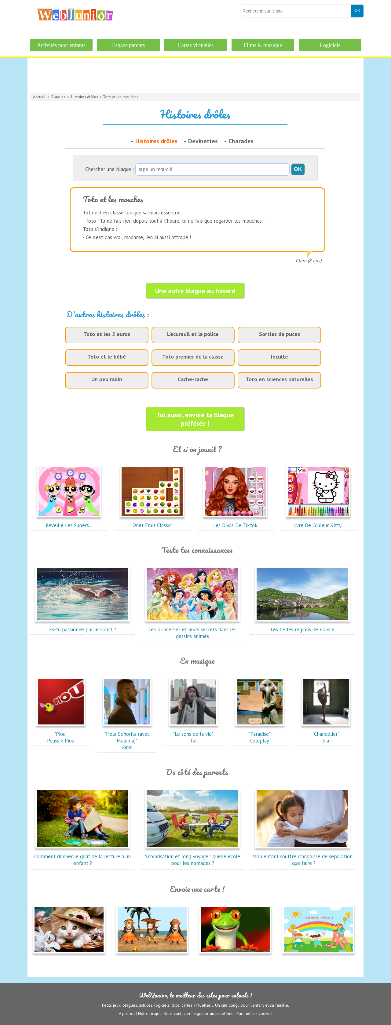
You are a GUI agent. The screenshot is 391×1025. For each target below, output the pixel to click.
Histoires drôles (84, 97)
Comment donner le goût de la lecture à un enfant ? (82, 856)
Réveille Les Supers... (69, 522)
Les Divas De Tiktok (235, 522)
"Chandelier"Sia (325, 734)
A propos (127, 1013)
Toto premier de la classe (193, 356)
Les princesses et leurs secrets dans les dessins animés (192, 629)
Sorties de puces (279, 333)
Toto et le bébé (106, 356)
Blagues (58, 97)
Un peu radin (106, 379)
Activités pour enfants (61, 45)
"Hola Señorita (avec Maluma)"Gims (127, 737)
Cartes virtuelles (196, 45)
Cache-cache (193, 379)
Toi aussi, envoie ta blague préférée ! (195, 419)
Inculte (279, 356)
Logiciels (330, 45)
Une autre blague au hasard (195, 290)
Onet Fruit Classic (152, 522)
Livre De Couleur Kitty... (318, 522)
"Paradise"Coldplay (259, 734)
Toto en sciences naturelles (279, 379)
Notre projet (149, 1013)
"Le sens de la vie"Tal (193, 734)
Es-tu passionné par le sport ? (82, 626)
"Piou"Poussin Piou (60, 734)
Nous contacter (177, 1013)
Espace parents (128, 45)
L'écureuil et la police (193, 333)
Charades (241, 141)
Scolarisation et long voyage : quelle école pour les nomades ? (192, 856)
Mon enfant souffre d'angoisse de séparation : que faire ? (302, 856)
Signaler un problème (213, 1013)
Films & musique (263, 45)
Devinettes (203, 141)
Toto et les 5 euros (106, 333)
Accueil (39, 97)
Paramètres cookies (254, 1013)
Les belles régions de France (302, 626)
